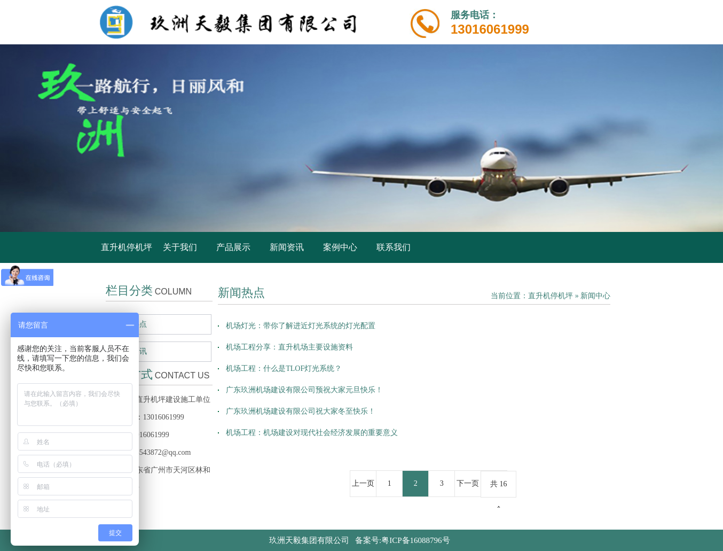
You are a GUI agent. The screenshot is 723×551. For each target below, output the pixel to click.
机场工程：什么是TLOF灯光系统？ (284, 368)
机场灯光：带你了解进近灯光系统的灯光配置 (300, 326)
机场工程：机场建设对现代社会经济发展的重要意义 (312, 433)
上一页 (363, 483)
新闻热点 (132, 324)
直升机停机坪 (126, 247)
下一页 (468, 483)
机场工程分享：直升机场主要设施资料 (289, 347)
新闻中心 (595, 296)
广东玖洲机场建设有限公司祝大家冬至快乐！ (300, 411)
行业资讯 (132, 351)
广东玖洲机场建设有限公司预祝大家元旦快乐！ (304, 390)
